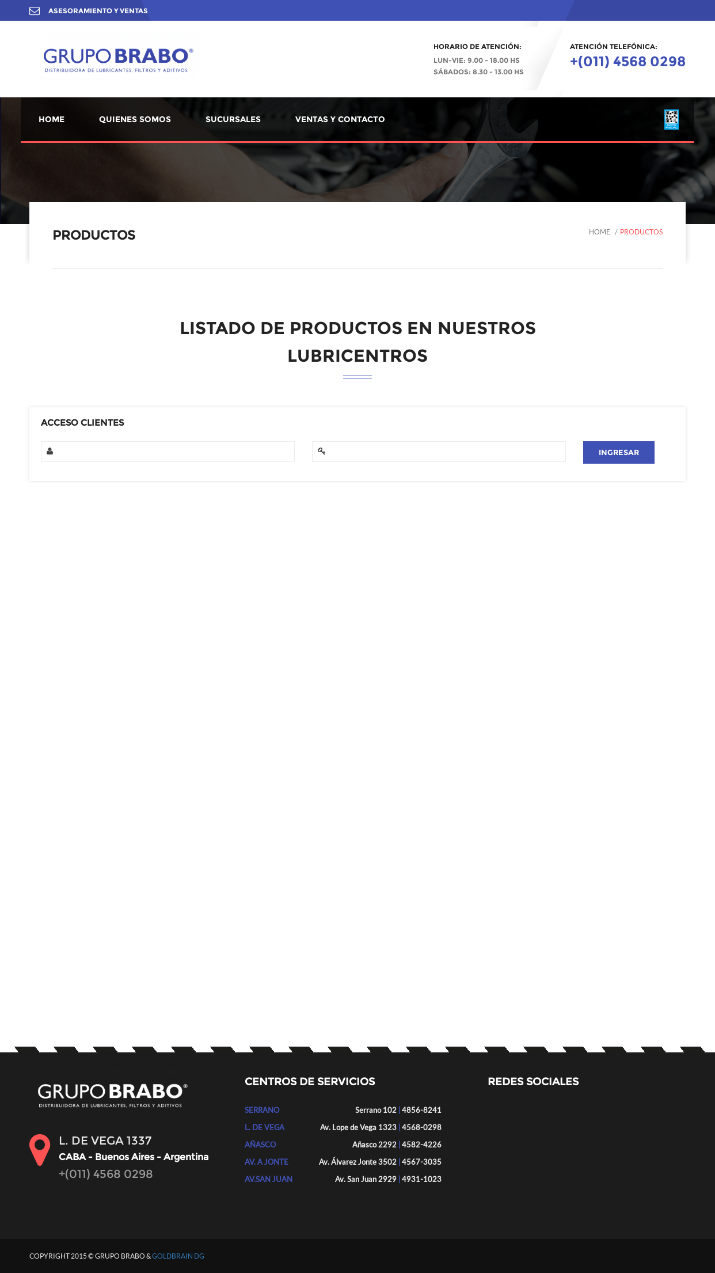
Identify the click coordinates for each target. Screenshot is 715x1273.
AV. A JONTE (266, 1161)
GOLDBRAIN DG (178, 1256)
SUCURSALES (233, 119)
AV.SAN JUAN (268, 1179)
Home (599, 232)
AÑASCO (260, 1144)
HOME (51, 119)
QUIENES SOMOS (135, 119)
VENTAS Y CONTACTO (340, 119)
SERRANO (262, 1110)
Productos (641, 232)
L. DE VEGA (264, 1127)
